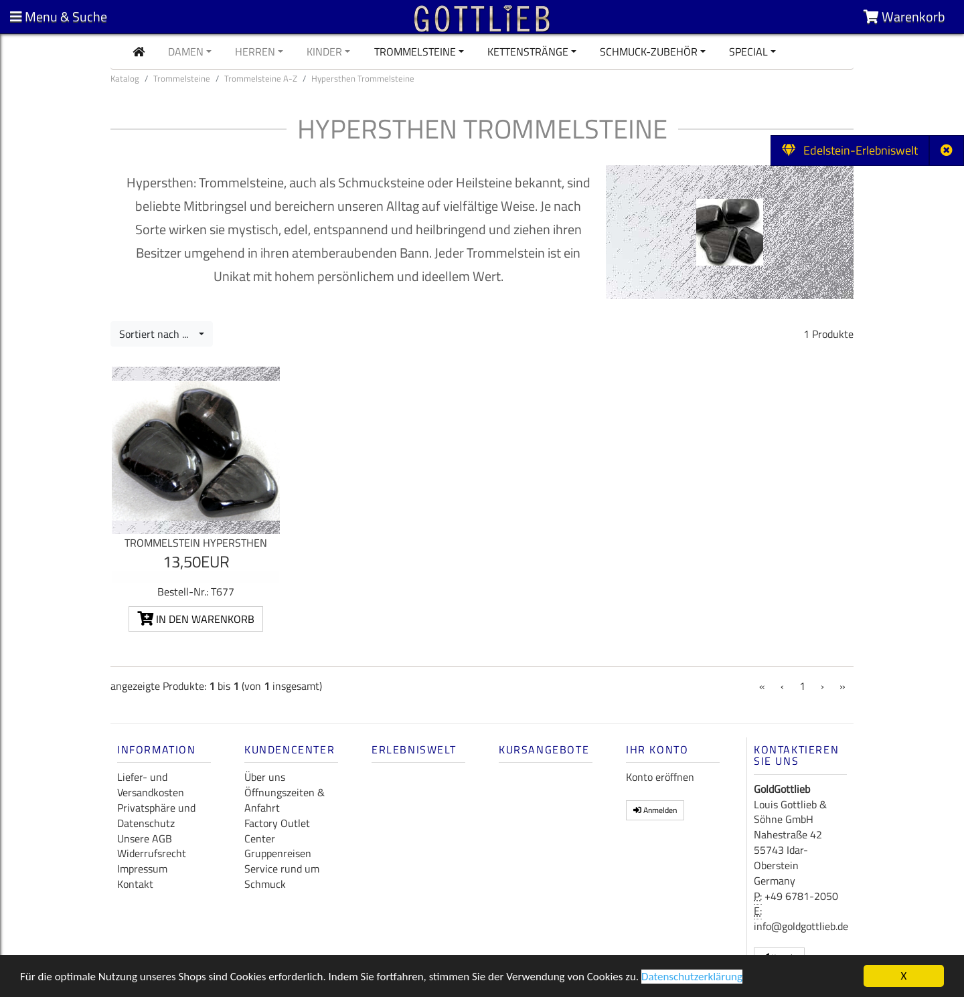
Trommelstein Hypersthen (196, 543)
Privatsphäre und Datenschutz (156, 815)
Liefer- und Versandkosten (150, 784)
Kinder (324, 51)
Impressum (142, 868)
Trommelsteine (415, 51)
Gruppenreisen (277, 853)
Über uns (264, 777)
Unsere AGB (144, 838)
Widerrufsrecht (151, 853)
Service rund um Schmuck (281, 876)
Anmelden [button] (655, 810)
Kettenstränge (527, 51)
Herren (255, 51)
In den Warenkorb (195, 619)
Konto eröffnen (660, 777)
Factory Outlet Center (277, 830)
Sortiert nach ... (157, 334)
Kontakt (135, 884)
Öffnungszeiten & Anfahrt (284, 800)
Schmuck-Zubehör (649, 51)
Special (748, 51)
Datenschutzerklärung (691, 978)
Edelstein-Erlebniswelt (850, 150)
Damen (186, 51)
